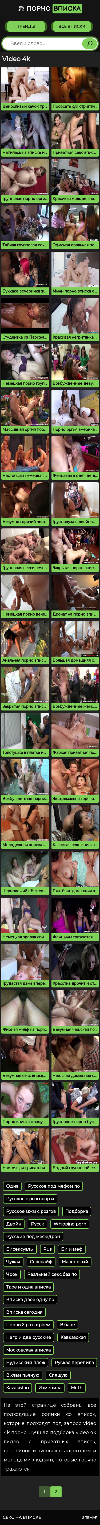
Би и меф (71, 1249)
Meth (76, 1387)
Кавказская (73, 1337)
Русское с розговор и (30, 1198)
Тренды (26, 26)
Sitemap (89, 1517)
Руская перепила (74, 1362)
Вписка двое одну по (30, 1299)
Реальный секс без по (52, 1274)
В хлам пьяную (22, 1375)
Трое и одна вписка (28, 1287)
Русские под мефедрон (33, 1236)
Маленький (75, 1261)
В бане (67, 1324)
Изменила (49, 1387)
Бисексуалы (20, 1249)
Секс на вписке (22, 1517)
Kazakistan (17, 1387)
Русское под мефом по (54, 1186)
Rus (47, 1249)
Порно (50, 8)
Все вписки (71, 26)
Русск (37, 1224)
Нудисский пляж (25, 1362)
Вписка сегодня (24, 1312)
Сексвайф (41, 1261)
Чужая (13, 1261)
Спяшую (58, 1375)
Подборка (76, 1211)
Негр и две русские (28, 1337)
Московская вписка (28, 1350)
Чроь (12, 1274)
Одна (12, 1186)
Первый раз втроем (28, 1324)
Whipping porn (70, 1224)
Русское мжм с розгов (31, 1211)
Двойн (13, 1224)
